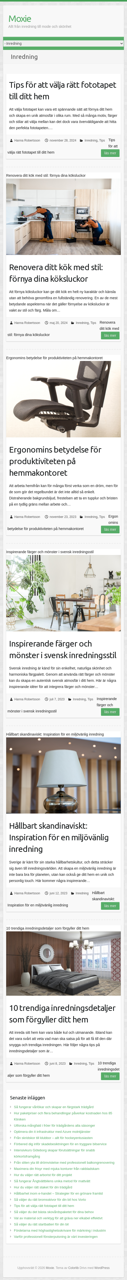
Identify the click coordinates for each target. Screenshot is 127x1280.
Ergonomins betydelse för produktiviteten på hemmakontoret (55, 461)
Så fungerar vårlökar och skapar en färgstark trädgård (54, 1107)
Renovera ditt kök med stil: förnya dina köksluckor (56, 272)
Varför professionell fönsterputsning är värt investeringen (56, 1237)
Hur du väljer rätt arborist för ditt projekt (43, 1175)
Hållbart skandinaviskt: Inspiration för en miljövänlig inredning (59, 837)
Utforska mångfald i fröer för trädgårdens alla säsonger (54, 1125)
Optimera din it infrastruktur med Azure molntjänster (52, 1132)
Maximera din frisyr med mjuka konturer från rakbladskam (56, 1169)
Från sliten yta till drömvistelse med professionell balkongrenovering (64, 1162)
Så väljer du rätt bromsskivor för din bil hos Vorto (50, 1200)
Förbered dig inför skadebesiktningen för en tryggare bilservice (60, 1144)
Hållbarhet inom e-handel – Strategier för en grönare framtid (58, 1193)
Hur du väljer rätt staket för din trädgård (43, 1187)
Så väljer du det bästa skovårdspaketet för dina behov (54, 1212)
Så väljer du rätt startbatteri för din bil (41, 1224)
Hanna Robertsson (27, 140)
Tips (102, 140)
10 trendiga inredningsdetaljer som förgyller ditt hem (62, 1013)
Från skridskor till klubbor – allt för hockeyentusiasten (53, 1138)
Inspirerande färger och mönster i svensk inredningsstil (62, 649)
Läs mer (110, 153)
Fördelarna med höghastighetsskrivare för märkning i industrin (60, 1230)
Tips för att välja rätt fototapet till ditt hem (62, 90)
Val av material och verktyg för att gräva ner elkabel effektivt (58, 1218)
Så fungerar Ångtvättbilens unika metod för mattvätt (52, 1181)
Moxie (19, 18)
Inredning (90, 140)
